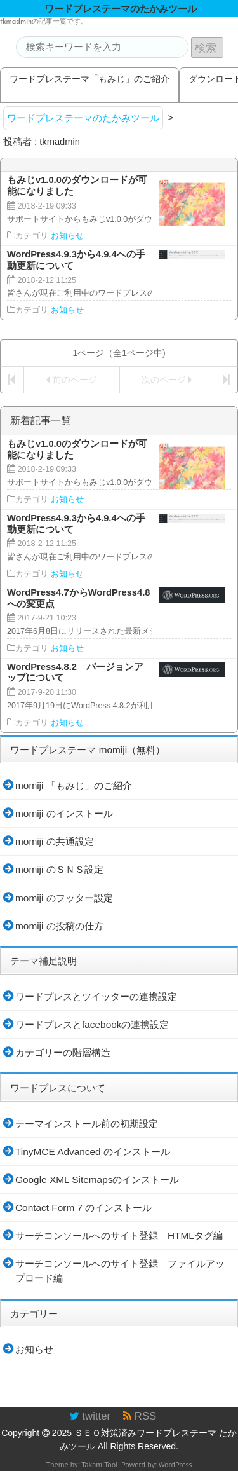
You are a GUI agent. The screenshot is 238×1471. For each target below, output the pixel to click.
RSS (139, 1416)
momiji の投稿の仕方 (59, 925)
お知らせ (67, 235)
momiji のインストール (64, 813)
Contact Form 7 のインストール (83, 1207)
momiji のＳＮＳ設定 (59, 869)
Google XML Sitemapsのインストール (97, 1179)
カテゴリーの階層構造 (62, 1052)
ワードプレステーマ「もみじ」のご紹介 (89, 79)
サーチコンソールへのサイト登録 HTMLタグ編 (119, 1235)
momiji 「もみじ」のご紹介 (73, 785)
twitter (89, 1416)
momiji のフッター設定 (64, 898)
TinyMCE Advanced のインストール (92, 1151)
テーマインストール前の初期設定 (86, 1123)
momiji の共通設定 (54, 841)
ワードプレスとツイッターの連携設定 (96, 996)
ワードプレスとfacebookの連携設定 (92, 1024)
